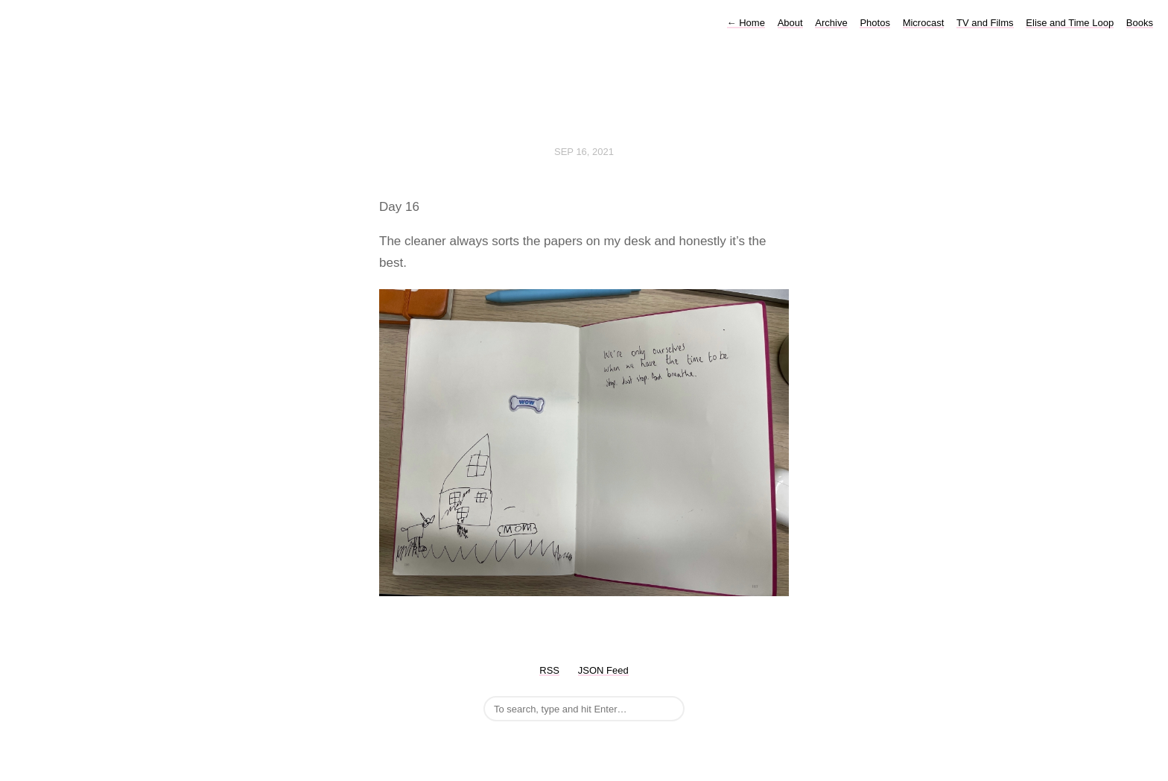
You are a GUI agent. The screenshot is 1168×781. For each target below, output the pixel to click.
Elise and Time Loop (1070, 22)
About (790, 22)
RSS (549, 670)
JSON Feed (603, 670)
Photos (874, 22)
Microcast (924, 22)
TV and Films (985, 22)
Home (746, 22)
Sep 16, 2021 (584, 151)
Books (1139, 22)
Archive (831, 22)
